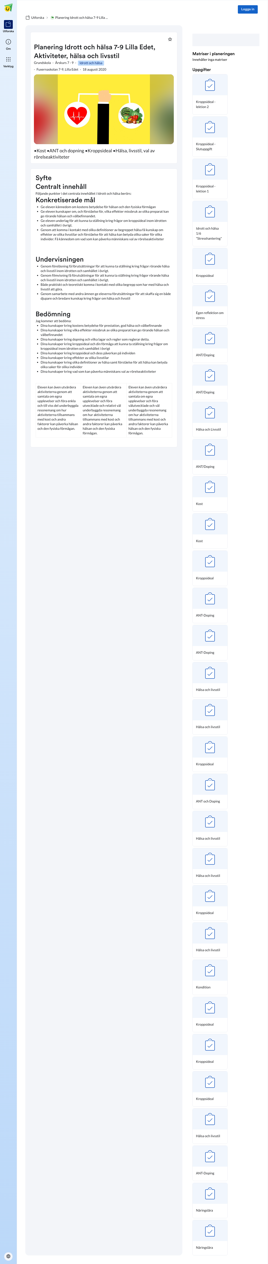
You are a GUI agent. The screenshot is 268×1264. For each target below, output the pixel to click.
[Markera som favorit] (170, 39)
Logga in (247, 9)
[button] (210, 94)
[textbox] (104, 308)
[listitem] (8, 26)
